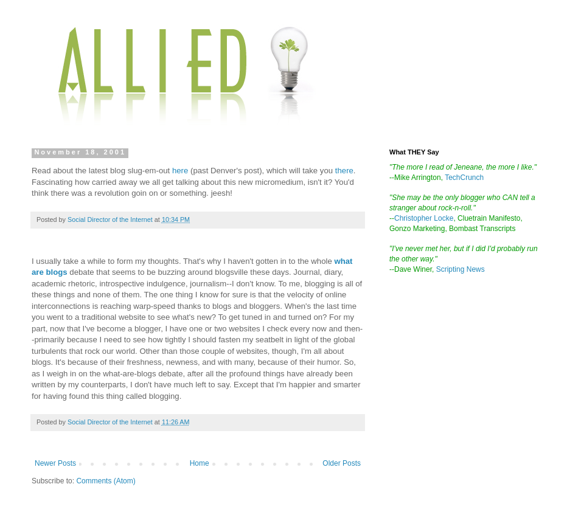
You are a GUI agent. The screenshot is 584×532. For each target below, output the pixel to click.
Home (199, 463)
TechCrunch (464, 177)
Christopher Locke (423, 218)
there (344, 170)
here (180, 170)
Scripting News (460, 269)
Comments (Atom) (105, 481)
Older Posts (341, 463)
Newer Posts (55, 463)
